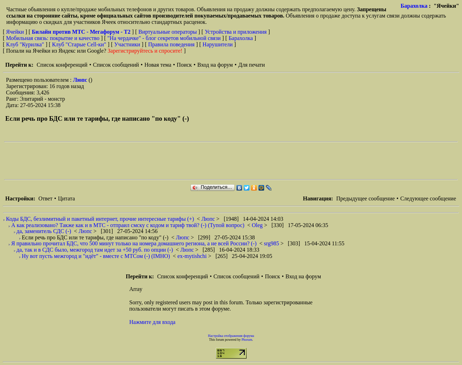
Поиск (184, 65)
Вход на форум (215, 65)
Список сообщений (116, 65)
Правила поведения (171, 44)
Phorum (246, 339)
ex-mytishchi (193, 256)
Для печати (251, 65)
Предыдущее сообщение (365, 198)
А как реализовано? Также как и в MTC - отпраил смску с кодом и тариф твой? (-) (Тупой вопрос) (128, 225)
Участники (127, 44)
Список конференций (61, 65)
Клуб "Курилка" (25, 44)
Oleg (258, 225)
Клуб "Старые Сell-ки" (79, 44)
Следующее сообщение (428, 198)
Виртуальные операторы (168, 32)
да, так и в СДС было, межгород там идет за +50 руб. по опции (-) (94, 250)
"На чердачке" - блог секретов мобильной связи (164, 38)
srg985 (272, 243)
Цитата (66, 198)
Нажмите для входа (152, 322)
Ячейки (15, 32)
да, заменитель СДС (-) (43, 231)
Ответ (45, 198)
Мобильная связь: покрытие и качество (52, 38)
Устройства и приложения (236, 32)
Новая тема (158, 65)
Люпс (80, 80)
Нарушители (217, 44)
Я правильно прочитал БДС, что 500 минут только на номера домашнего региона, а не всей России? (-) (133, 243)
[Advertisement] (132, 161)
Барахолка (414, 6)
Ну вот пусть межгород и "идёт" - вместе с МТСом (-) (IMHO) (96, 256)
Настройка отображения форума (231, 336)
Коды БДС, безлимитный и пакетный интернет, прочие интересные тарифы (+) (100, 219)
